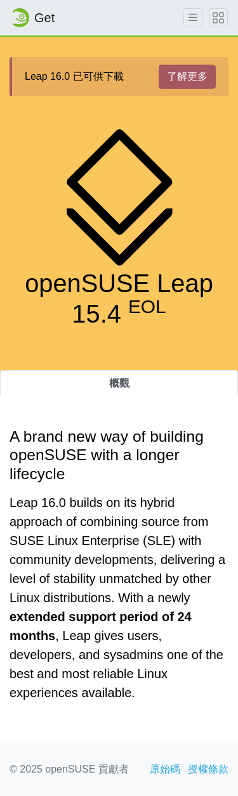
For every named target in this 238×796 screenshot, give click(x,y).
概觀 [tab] (119, 383)
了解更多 (187, 76)
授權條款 (208, 769)
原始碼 (165, 769)
